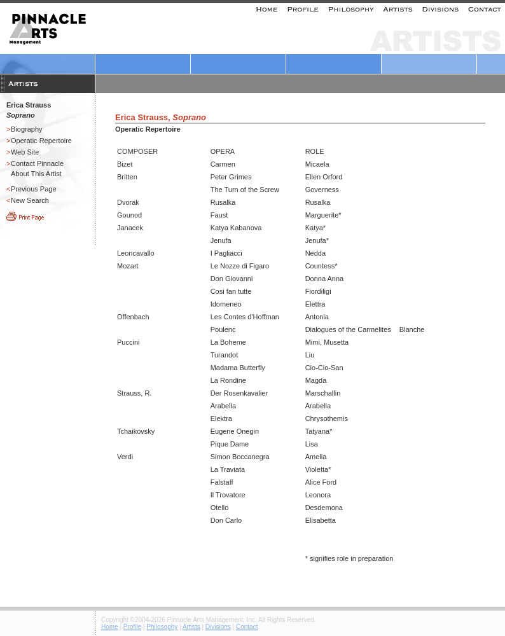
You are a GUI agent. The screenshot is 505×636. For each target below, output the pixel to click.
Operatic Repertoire (41, 140)
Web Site (25, 152)
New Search (30, 200)
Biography (27, 129)
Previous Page (34, 189)
